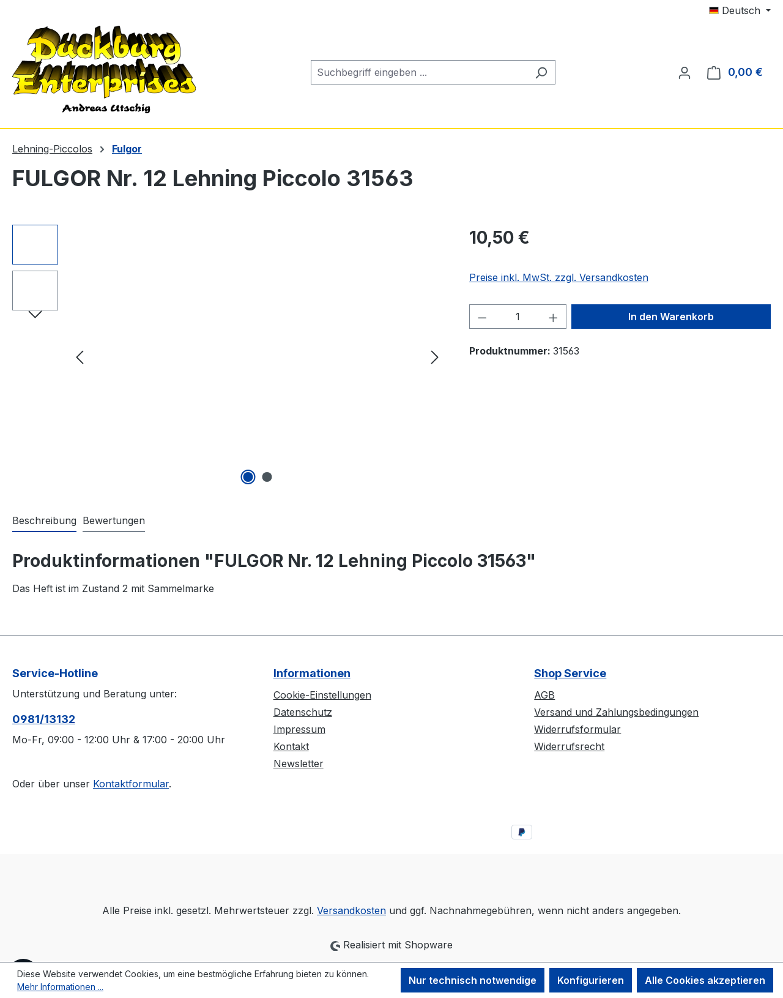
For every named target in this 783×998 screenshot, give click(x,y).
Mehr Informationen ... (60, 986)
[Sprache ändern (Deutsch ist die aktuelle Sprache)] (740, 10)
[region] (228, 356)
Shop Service (570, 673)
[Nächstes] (435, 357)
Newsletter (298, 763)
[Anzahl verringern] (482, 316)
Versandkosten (351, 910)
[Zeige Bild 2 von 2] (267, 477)
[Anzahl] (517, 316)
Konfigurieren (590, 980)
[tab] (44, 521)
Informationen (312, 673)
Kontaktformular (131, 784)
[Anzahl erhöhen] (553, 316)
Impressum (299, 729)
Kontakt (291, 746)
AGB (544, 695)
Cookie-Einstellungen (322, 695)
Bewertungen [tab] (114, 520)
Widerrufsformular (577, 729)
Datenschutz (302, 712)
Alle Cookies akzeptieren (705, 980)
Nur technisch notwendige (472, 980)
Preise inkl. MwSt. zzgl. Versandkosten (558, 277)
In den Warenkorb (671, 316)
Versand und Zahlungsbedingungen (616, 712)
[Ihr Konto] (684, 72)
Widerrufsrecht (569, 746)
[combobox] (419, 72)
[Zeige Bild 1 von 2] (248, 477)
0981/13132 (43, 719)
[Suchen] (541, 72)
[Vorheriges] (79, 357)
